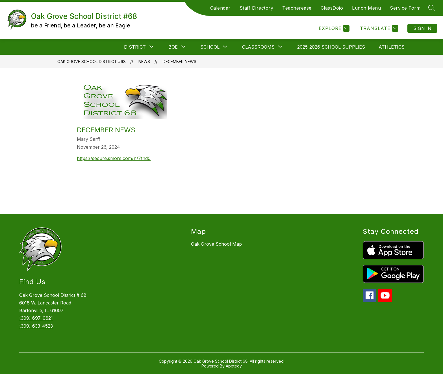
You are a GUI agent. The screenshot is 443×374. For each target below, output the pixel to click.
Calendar (220, 8)
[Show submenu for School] (210, 47)
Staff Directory (256, 8)
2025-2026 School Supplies (331, 47)
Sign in (422, 28)
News (144, 61)
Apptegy (234, 366)
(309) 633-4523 (36, 326)
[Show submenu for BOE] (173, 47)
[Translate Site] (378, 28)
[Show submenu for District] (135, 47)
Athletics (392, 47)
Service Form (405, 8)
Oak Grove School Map (216, 244)
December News (179, 61)
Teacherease (297, 8)
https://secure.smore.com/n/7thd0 (114, 158)
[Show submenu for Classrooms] (258, 47)
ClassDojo (332, 8)
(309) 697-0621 (36, 318)
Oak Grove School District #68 (91, 61)
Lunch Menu (366, 8)
